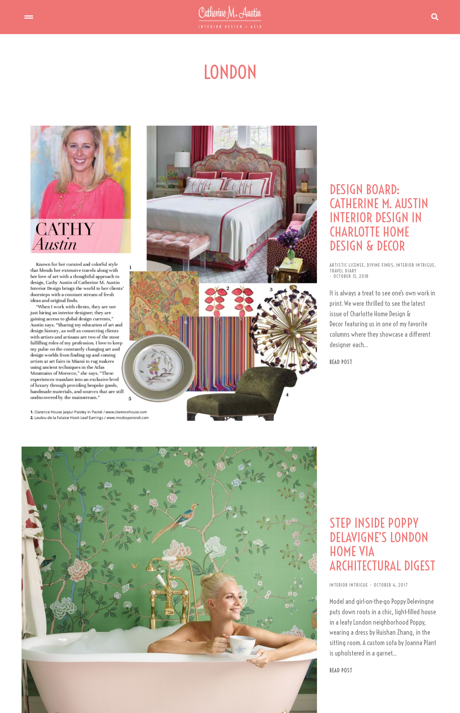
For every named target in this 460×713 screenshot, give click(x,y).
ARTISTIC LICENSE (269, 238)
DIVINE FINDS (302, 238)
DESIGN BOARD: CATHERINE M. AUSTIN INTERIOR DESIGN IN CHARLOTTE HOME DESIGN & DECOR (339, 202)
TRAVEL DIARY (372, 238)
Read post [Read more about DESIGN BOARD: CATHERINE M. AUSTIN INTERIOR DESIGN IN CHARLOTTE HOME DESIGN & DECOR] (263, 293)
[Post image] (126, 239)
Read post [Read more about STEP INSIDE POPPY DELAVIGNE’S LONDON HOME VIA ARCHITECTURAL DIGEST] (263, 528)
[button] (228, 683)
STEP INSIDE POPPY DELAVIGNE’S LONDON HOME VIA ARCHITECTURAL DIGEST (341, 427)
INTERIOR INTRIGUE (337, 238)
